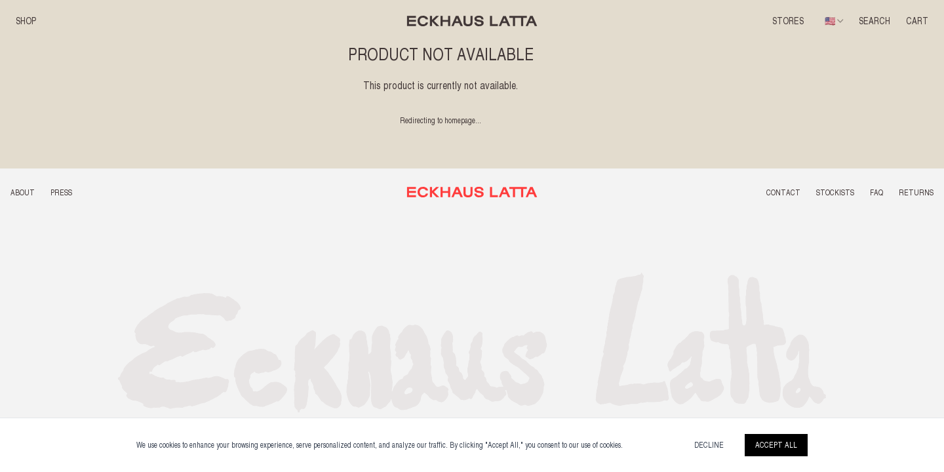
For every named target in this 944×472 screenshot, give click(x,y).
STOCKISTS (835, 192)
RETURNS (916, 192)
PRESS (61, 192)
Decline (709, 445)
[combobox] (835, 20)
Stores (788, 21)
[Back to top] (472, 192)
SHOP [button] (26, 21)
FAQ (876, 192)
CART (917, 21)
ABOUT (22, 192)
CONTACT (783, 192)
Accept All (776, 445)
